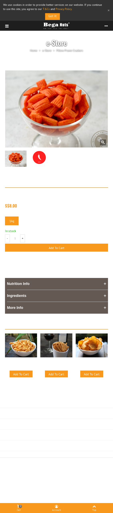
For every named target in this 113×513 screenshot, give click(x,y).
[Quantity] (15, 238)
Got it (52, 16)
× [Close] (108, 10)
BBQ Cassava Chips (91, 361)
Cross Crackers (56, 361)
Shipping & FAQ (80, 475)
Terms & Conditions (35, 475)
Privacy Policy (59, 475)
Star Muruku (21, 361)
